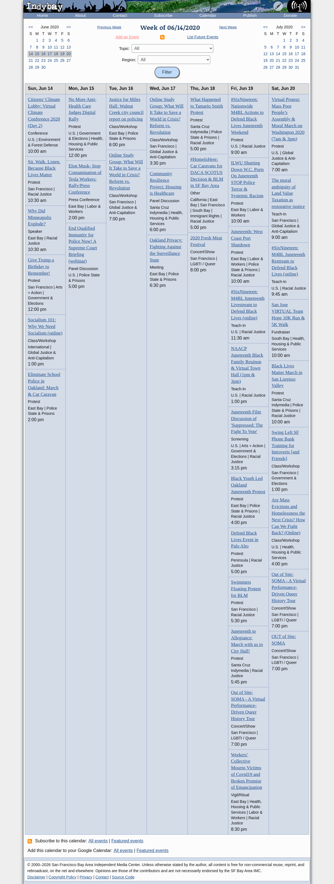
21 (31, 60)
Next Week (228, 27)
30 (43, 67)
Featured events (128, 840)
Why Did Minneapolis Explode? (39, 217)
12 (62, 47)
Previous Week (109, 27)
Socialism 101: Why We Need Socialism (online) (45, 326)
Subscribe (163, 15)
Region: (129, 59)
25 (56, 60)
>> (68, 27)
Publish (250, 15)
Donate (290, 15)
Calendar (207, 15)
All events (98, 840)
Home (42, 15)
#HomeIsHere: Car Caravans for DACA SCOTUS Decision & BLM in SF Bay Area (206, 172)
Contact (120, 15)
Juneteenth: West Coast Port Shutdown (247, 238)
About (80, 15)
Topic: (124, 48)
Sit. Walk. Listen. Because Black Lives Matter (44, 168)
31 (297, 67)
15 (37, 54)
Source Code (123, 877)
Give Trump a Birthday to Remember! (41, 266)
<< (30, 27)
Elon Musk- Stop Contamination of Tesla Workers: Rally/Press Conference (84, 179)
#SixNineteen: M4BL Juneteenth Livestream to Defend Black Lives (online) (248, 305)
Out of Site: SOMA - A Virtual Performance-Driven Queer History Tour (248, 705)
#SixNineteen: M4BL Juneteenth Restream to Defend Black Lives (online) (288, 261)
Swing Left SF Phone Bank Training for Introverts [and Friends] (285, 445)
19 (62, 54)
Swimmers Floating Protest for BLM (246, 588)
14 (31, 54)
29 (37, 67)
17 (49, 54)
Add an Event (127, 37)
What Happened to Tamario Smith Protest (206, 106)
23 (43, 60)
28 (31, 67)
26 (62, 60)
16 (43, 54)
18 (56, 54)
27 (69, 60)
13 (69, 47)
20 (69, 54)
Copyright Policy (62, 877)
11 (56, 47)
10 (49, 47)
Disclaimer (36, 877)
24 (49, 60)
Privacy (85, 877)
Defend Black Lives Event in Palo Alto (244, 539)
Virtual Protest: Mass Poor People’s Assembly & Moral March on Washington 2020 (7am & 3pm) (288, 119)
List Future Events (202, 37)
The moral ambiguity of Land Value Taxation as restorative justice (288, 193)
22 (37, 60)
